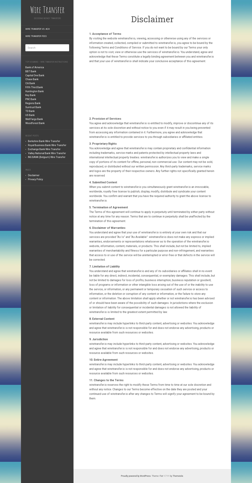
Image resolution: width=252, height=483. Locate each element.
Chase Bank (31, 79)
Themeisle (178, 476)
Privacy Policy (35, 179)
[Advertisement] (47, 242)
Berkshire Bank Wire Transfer (44, 141)
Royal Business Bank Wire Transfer (47, 145)
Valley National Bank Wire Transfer (47, 153)
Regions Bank (32, 103)
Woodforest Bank (35, 123)
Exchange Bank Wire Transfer (44, 149)
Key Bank (30, 95)
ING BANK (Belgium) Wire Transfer (46, 157)
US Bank (30, 115)
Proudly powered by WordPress (136, 476)
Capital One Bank (34, 75)
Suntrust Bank (33, 107)
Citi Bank (30, 83)
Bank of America (34, 67)
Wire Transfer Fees (36, 36)
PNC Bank (30, 99)
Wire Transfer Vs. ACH (37, 29)
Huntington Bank (34, 91)
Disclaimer (34, 175)
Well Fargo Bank (34, 119)
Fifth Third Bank (34, 87)
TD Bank (30, 111)
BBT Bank (30, 71)
